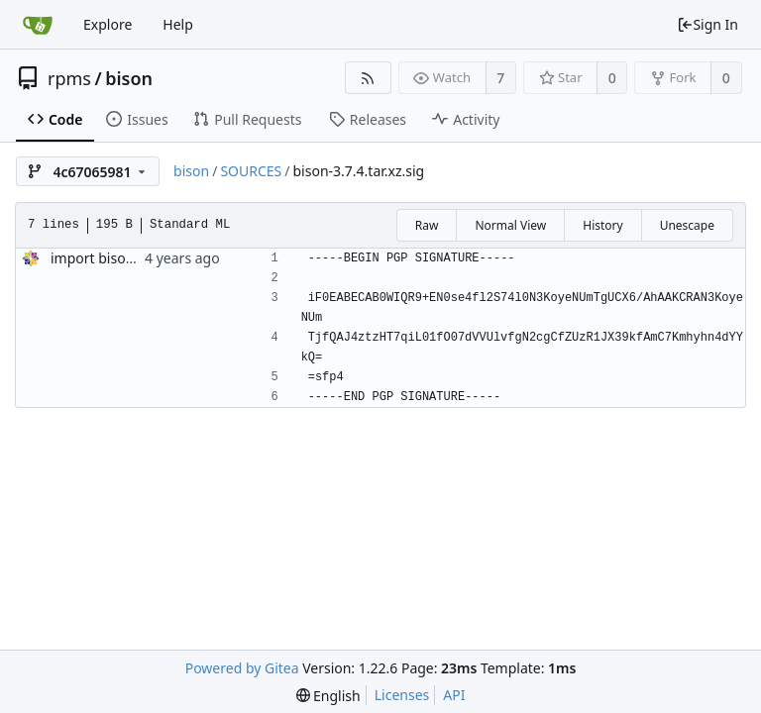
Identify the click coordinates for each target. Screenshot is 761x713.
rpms (69, 78)
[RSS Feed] (368, 77)
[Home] (37, 25)
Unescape (687, 225)
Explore (107, 24)
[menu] (328, 695)
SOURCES (250, 170)
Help (178, 24)
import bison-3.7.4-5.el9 (128, 258)
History (602, 225)
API (454, 694)
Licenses (402, 694)
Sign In (707, 24)
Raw (427, 225)
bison (129, 78)
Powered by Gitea (242, 668)
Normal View (510, 225)
